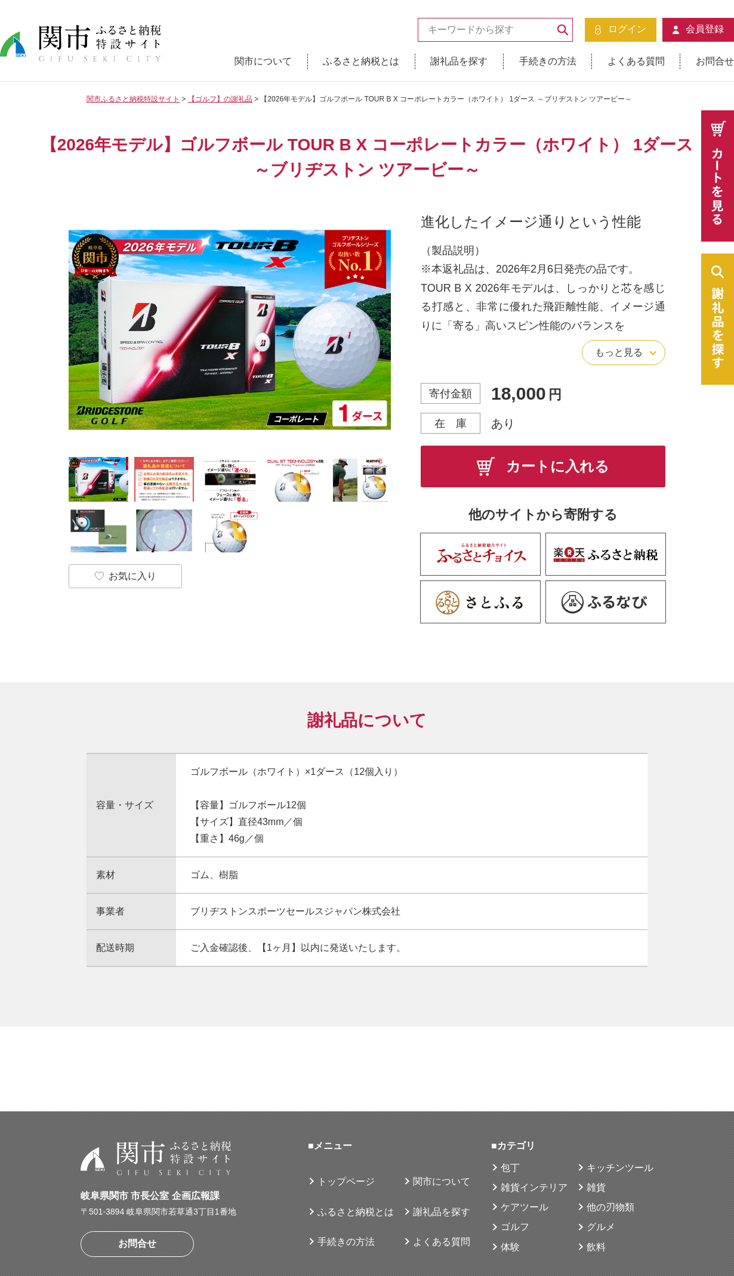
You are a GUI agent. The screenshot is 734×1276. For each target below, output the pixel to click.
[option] (230, 330)
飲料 (596, 1187)
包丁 (510, 1107)
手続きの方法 (547, 61)
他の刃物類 (610, 1147)
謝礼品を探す (459, 61)
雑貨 (596, 1127)
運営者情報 (104, 1243)
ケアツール (524, 1147)
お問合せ (715, 61)
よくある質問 (636, 61)
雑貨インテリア (534, 1127)
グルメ (601, 1166)
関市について (263, 61)
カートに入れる (543, 466)
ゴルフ (515, 1166)
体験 (510, 1187)
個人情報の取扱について (200, 1243)
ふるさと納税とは (361, 61)
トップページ (346, 1121)
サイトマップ (301, 1243)
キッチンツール (620, 1107)
